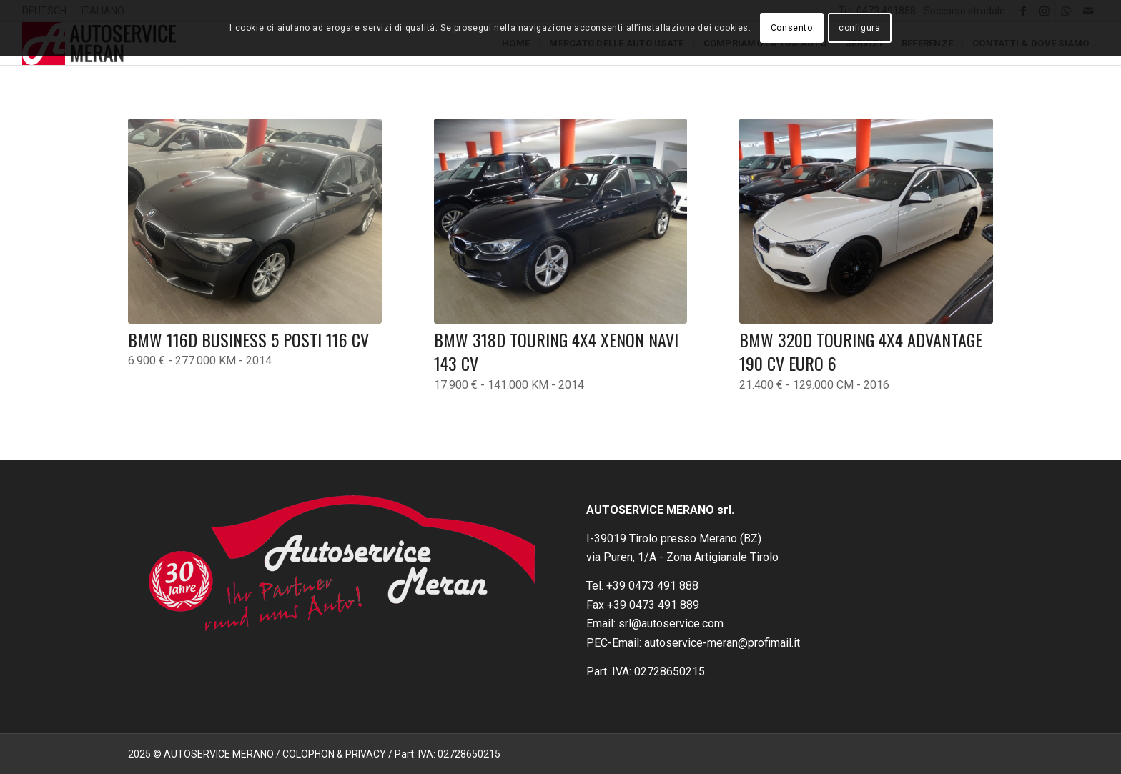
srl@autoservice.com (671, 623)
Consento (792, 28)
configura (859, 28)
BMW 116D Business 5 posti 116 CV (248, 339)
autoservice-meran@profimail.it (722, 643)
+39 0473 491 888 (652, 585)
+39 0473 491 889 (653, 605)
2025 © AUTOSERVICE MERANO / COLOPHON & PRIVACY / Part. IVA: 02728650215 (314, 754)
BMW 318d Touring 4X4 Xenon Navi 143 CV (556, 352)
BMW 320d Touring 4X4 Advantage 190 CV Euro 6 (860, 352)
